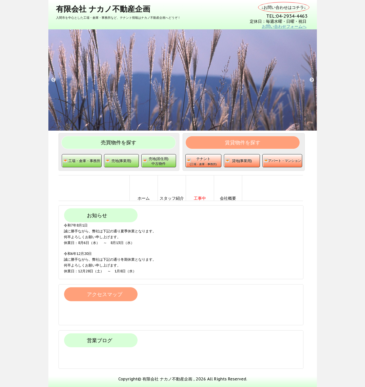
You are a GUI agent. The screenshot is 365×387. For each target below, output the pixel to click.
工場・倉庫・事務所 (84, 160)
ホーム (144, 198)
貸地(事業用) (242, 160)
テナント (203, 162)
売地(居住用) (159, 162)
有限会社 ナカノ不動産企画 (103, 9)
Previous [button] (53, 80)
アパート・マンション (284, 160)
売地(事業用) (121, 160)
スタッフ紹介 (172, 198)
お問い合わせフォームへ (284, 26)
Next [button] (311, 80)
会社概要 (228, 198)
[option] (182, 80)
